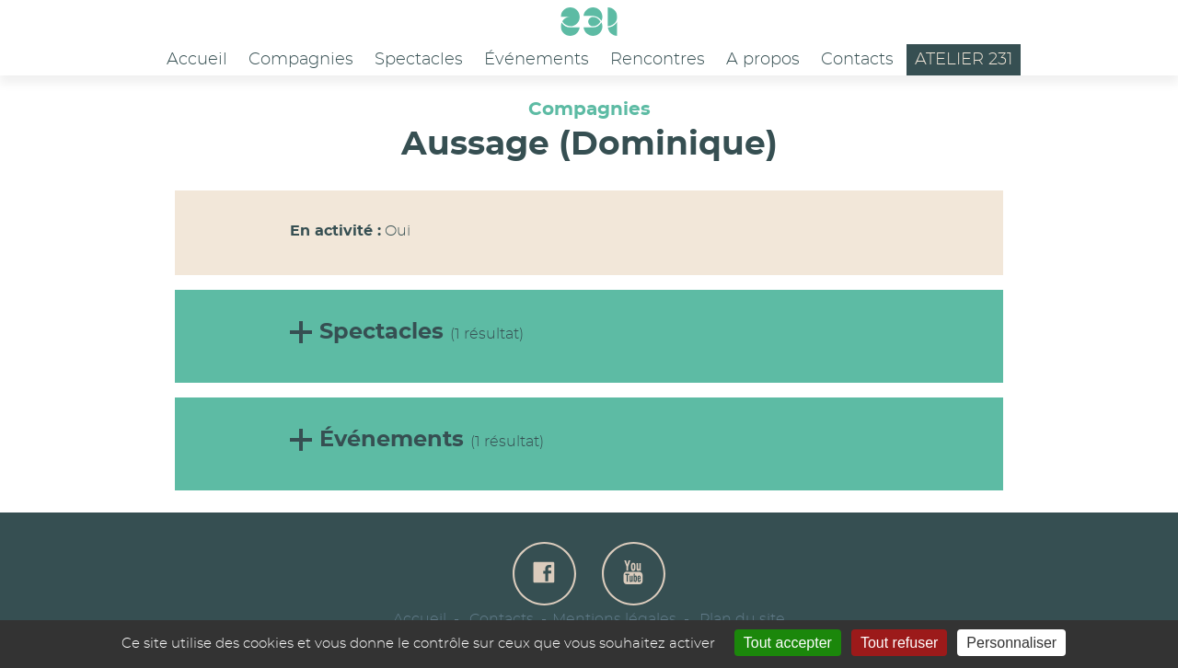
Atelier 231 (963, 60)
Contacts (857, 60)
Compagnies (300, 60)
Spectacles (419, 60)
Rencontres (657, 60)
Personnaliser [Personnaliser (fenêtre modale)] (1011, 643)
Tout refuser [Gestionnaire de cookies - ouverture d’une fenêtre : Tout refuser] (899, 643)
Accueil (197, 60)
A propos (763, 60)
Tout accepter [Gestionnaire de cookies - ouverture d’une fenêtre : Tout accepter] (788, 643)
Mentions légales (614, 619)
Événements (536, 60)
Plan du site (742, 619)
